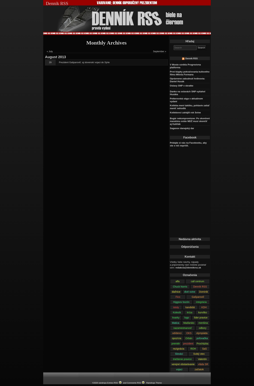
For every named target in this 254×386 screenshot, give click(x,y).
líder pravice (200, 317)
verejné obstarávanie (183, 364)
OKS (189, 333)
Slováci (179, 353)
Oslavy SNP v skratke (181, 85)
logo (186, 317)
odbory (202, 328)
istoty (176, 307)
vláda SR (203, 364)
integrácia (201, 302)
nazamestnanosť (182, 328)
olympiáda (202, 333)
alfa (178, 281)
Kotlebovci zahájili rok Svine (185, 112)
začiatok (199, 369)
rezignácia (178, 348)
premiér (175, 343)
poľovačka (202, 338)
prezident (188, 343)
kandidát (190, 307)
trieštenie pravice (182, 359)
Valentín (202, 359)
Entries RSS (112, 383)
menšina (203, 322)
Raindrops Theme (154, 383)
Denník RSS (191, 58)
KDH (204, 307)
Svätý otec (199, 353)
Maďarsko (188, 322)
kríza (189, 312)
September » (159, 51)
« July (50, 51)
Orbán (188, 338)
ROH (193, 348)
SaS (204, 348)
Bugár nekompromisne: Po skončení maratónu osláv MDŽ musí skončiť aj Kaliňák (190, 121)
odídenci (177, 333)
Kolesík (177, 312)
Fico (178, 296)
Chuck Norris (180, 286)
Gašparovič (198, 296)
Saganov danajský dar (182, 128)
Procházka (202, 343)
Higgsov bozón (181, 302)
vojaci (179, 369)
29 (50, 62)
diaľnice (176, 291)
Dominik (203, 291)
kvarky (176, 317)
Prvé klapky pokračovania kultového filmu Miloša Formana (190, 73)
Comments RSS (134, 383)
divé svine (189, 291)
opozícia (176, 338)
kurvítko (202, 312)
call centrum (197, 281)
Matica (175, 322)
